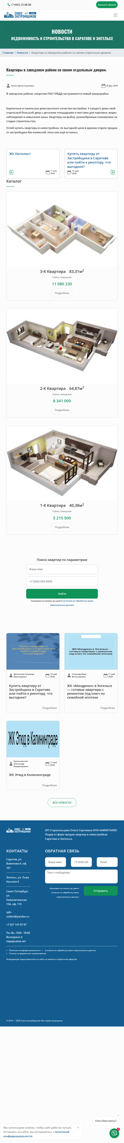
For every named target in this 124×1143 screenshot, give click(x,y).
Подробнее (62, 293)
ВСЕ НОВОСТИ (62, 802)
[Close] (78, 1127)
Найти (62, 593)
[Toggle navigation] (115, 15)
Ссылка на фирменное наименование (27, 953)
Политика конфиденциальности (25, 950)
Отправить (101, 891)
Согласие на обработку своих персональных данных (70, 950)
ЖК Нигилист (20, 154)
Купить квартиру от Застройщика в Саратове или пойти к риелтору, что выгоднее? (89, 160)
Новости (22, 52)
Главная (8, 52)
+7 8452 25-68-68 (21, 4)
